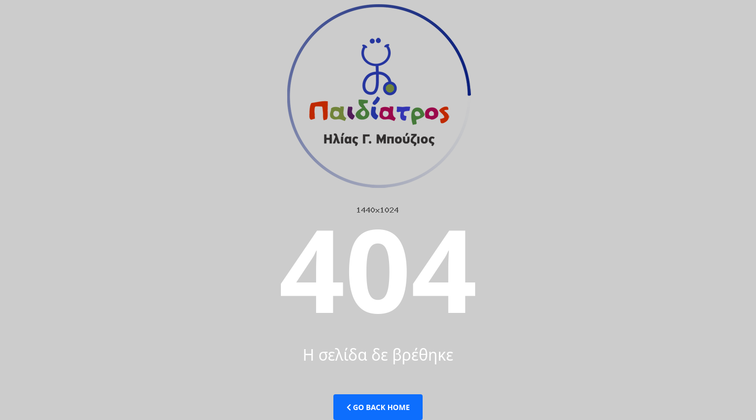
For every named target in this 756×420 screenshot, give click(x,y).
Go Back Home (378, 407)
